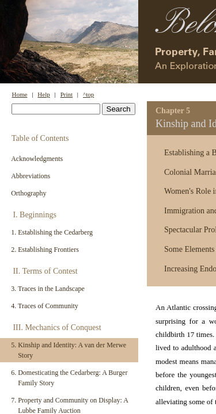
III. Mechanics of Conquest (57, 327)
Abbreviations (30, 176)
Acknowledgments (37, 159)
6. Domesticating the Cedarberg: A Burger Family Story (69, 378)
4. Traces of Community (44, 306)
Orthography (28, 193)
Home (20, 94)
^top (88, 94)
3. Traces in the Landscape (48, 289)
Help (43, 94)
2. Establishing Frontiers (45, 250)
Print (66, 94)
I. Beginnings (34, 214)
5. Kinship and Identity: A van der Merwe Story (68, 350)
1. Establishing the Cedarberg (52, 232)
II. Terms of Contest (45, 271)
